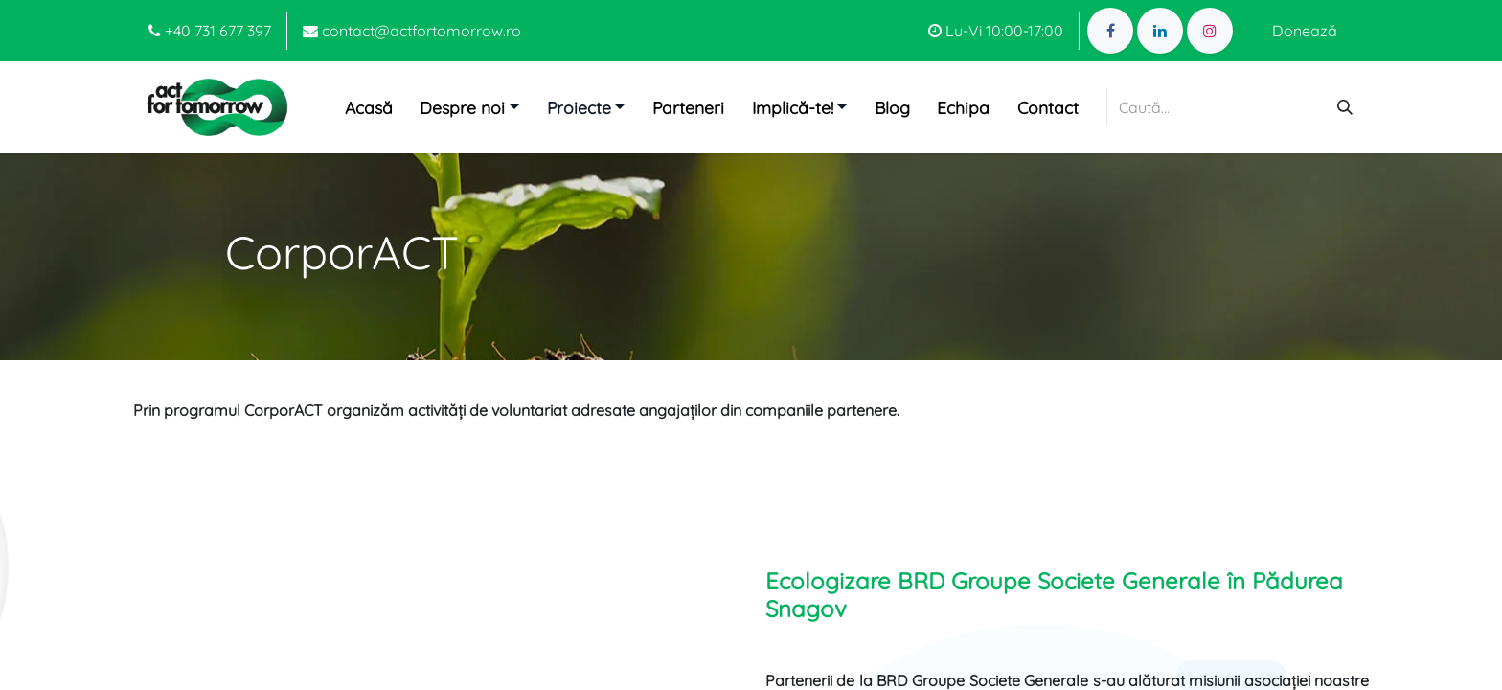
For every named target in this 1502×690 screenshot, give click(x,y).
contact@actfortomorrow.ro (412, 30)
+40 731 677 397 (209, 30)
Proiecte (579, 107)
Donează (1304, 30)
